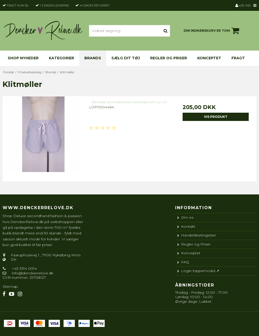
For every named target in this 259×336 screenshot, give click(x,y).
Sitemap (10, 286)
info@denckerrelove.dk (32, 273)
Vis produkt (215, 117)
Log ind (243, 5)
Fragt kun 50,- (18, 5)
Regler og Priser (168, 58)
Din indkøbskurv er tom (212, 31)
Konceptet (209, 58)
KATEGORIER (61, 58)
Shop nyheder (23, 58)
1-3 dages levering (54, 5)
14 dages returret (94, 5)
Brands (92, 58)
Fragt (238, 58)
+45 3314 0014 (24, 268)
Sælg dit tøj (125, 58)
